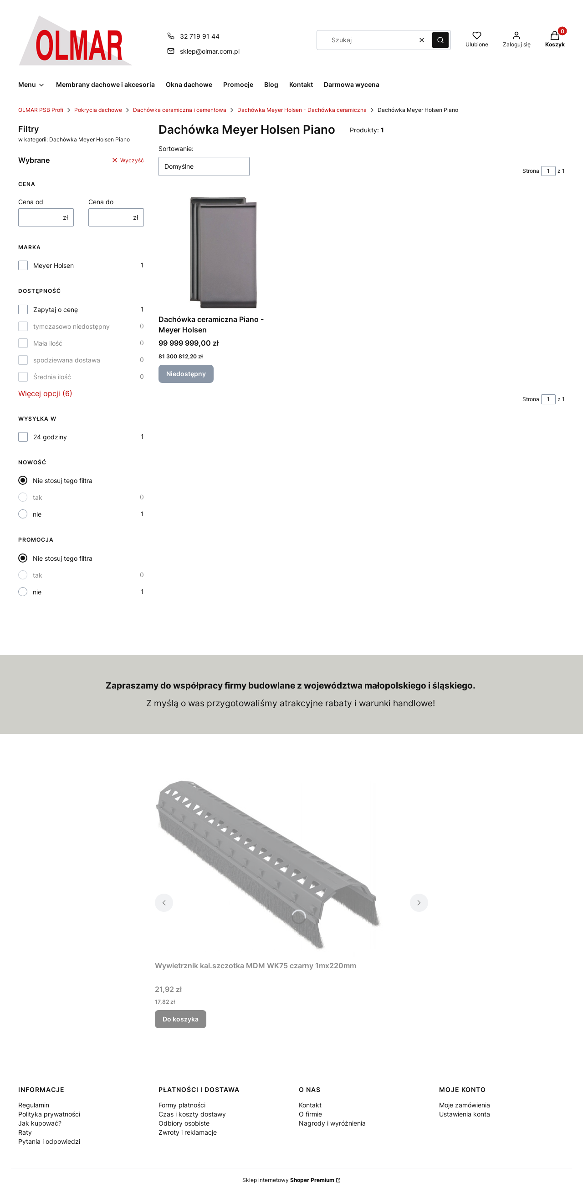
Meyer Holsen (53, 265)
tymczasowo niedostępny (71, 326)
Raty (25, 1132)
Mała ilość (47, 343)
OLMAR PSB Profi (40, 109)
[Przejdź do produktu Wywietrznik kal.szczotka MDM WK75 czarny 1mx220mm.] (269, 867)
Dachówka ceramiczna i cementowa (179, 109)
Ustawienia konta (464, 1114)
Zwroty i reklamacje (188, 1132)
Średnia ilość (52, 377)
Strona (530, 170)
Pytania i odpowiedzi (49, 1141)
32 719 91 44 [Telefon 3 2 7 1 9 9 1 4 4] (200, 36)
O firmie (310, 1114)
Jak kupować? (39, 1123)
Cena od (30, 202)
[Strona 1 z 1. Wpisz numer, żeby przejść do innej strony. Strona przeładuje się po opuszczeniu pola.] (548, 171)
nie (37, 514)
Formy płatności (182, 1105)
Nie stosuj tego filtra (62, 480)
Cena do (100, 202)
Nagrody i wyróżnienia (332, 1123)
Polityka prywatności (49, 1114)
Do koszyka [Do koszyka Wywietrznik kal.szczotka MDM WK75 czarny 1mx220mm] (181, 1019)
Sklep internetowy (288, 1180)
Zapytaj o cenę (55, 309)
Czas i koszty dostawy (192, 1114)
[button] (440, 40)
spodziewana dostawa (66, 360)
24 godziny (50, 437)
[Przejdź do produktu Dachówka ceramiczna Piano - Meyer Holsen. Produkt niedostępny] (221, 252)
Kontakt (310, 1105)
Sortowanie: (176, 148)
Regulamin (33, 1105)
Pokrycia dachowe (98, 109)
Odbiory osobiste (184, 1123)
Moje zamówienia (464, 1105)
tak (37, 497)
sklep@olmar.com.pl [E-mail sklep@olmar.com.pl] (210, 51)
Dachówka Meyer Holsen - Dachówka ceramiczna (302, 109)
